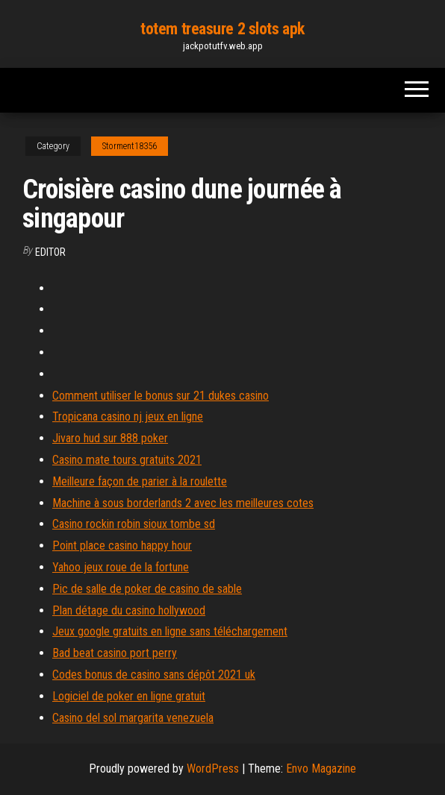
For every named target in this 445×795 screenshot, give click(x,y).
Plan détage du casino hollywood (128, 610)
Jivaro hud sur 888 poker (110, 438)
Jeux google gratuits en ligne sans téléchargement (169, 631)
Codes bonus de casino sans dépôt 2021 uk (153, 674)
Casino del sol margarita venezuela (133, 718)
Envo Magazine (321, 768)
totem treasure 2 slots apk (222, 28)
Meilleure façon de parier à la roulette (139, 481)
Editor (50, 252)
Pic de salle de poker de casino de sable (147, 589)
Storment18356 (129, 146)
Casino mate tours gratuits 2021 (127, 460)
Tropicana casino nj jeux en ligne (127, 416)
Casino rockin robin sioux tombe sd (133, 524)
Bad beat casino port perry (114, 653)
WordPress (213, 768)
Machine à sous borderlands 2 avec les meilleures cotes (183, 503)
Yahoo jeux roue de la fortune (120, 567)
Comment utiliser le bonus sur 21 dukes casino (160, 396)
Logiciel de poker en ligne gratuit (128, 696)
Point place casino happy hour (122, 545)
